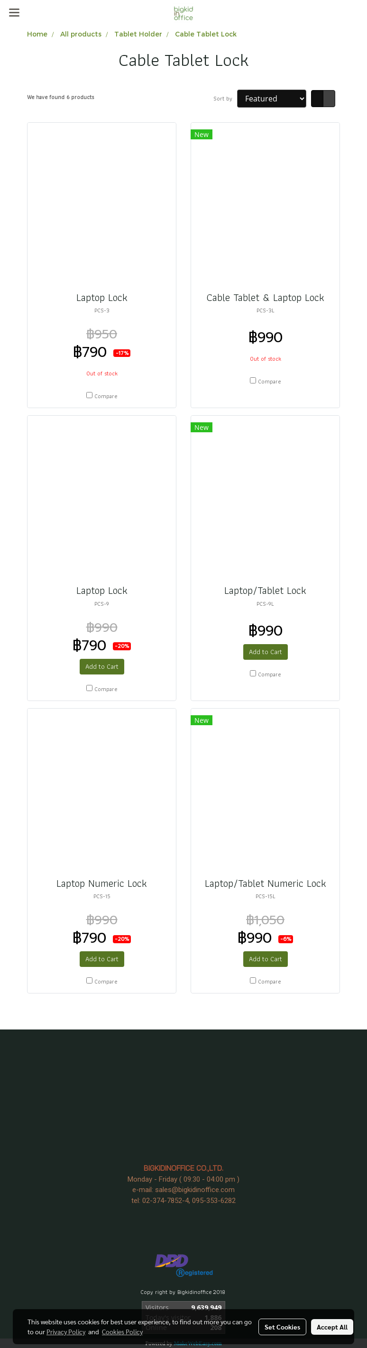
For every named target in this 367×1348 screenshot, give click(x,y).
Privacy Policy (65, 1331)
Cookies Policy (122, 1331)
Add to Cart (102, 666)
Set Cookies (282, 1326)
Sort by (225, 98)
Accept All (332, 1326)
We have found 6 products (60, 97)
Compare (105, 396)
